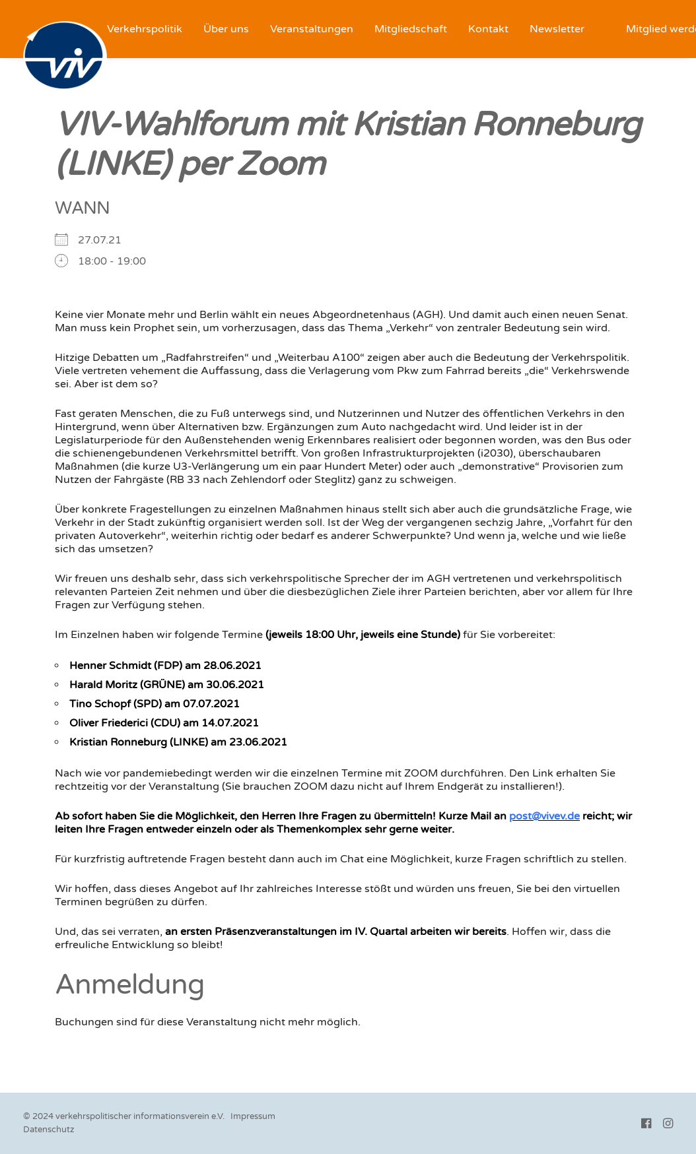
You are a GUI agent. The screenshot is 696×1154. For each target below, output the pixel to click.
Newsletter (557, 29)
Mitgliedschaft (410, 29)
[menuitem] (144, 29)
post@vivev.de (544, 816)
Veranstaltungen (311, 29)
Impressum (252, 1116)
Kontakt (488, 29)
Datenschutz (48, 1129)
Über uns (226, 29)
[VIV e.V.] (65, 56)
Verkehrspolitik (144, 29)
